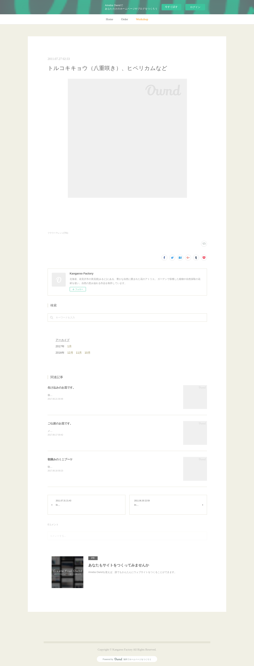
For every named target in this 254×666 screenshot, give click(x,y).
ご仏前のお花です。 (60, 423)
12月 (70, 352)
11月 (79, 352)
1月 (69, 346)
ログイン (195, 7)
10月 (87, 352)
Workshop (142, 19)
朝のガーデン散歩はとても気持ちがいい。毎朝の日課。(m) (79, 466)
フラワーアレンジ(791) (58, 233)
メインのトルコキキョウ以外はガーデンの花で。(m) (76, 431)
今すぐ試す (171, 6)
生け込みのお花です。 (61, 387)
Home (109, 19)
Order (124, 19)
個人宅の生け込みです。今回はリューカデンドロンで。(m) (79, 395)
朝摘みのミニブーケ (60, 459)
